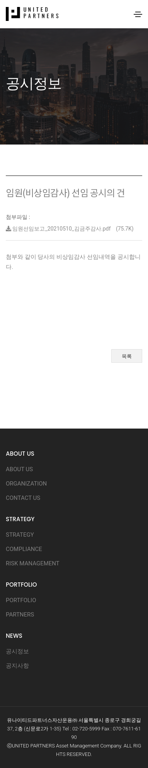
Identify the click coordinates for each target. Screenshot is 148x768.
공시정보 (17, 651)
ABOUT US (19, 469)
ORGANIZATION (26, 483)
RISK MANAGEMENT (33, 563)
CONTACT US (23, 497)
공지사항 (17, 665)
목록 (127, 356)
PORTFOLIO (21, 600)
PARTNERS (20, 614)
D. (90, 754)
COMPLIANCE (24, 549)
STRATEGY (20, 534)
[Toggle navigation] (138, 14)
